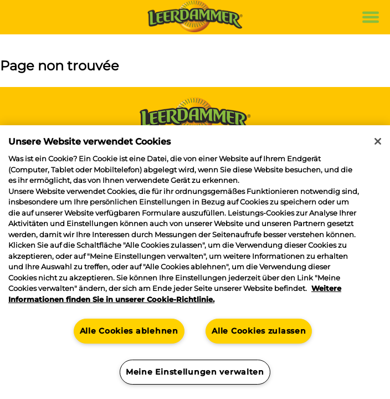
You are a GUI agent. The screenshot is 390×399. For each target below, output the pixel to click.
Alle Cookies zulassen (259, 331)
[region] (195, 262)
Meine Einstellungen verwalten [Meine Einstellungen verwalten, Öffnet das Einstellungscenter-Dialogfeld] (195, 372)
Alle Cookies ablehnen (129, 331)
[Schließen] (378, 141)
